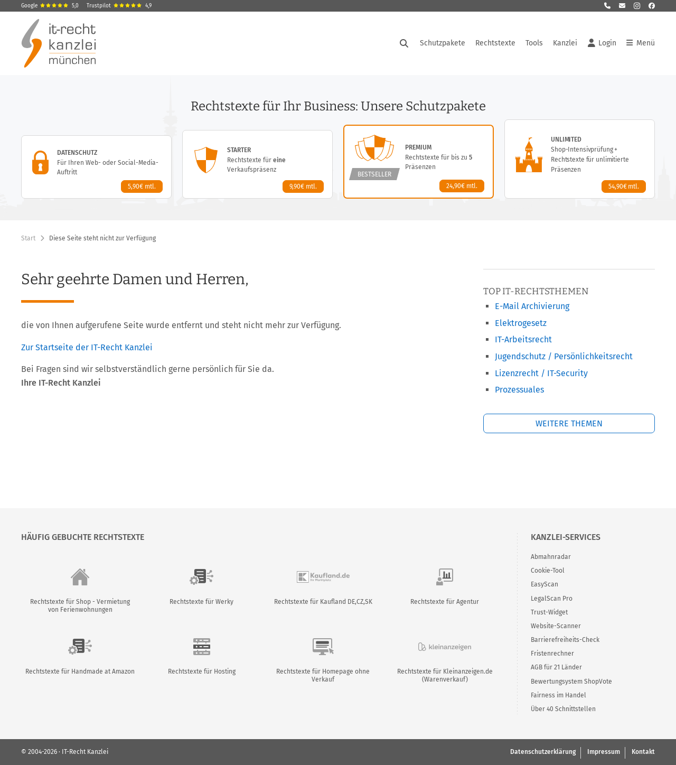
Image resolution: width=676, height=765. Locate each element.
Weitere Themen (569, 423)
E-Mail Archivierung (532, 306)
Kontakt (643, 751)
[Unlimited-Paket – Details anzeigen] (579, 159)
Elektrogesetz (521, 323)
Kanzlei (565, 43)
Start (28, 238)
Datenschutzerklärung (543, 751)
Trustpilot (119, 6)
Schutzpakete (442, 43)
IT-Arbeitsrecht (523, 339)
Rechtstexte (495, 43)
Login (602, 43)
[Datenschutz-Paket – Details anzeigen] (96, 167)
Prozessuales (519, 390)
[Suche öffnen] (404, 43)
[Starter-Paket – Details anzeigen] (257, 164)
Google (50, 6)
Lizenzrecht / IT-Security (541, 373)
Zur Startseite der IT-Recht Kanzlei (87, 347)
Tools (534, 43)
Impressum (603, 751)
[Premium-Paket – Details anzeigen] (418, 162)
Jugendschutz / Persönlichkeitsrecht (564, 356)
